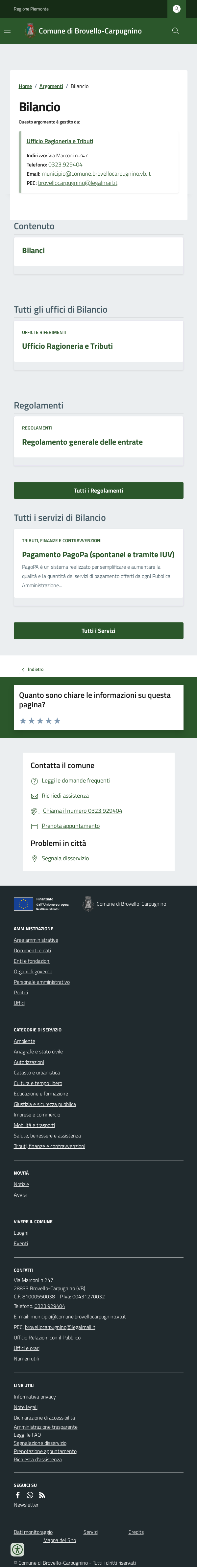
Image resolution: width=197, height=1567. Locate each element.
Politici (21, 992)
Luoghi (21, 1233)
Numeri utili (26, 1358)
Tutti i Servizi (98, 630)
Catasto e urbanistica (37, 1072)
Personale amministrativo (42, 982)
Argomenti (51, 86)
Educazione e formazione (41, 1093)
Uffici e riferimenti (44, 332)
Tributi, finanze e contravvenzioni (62, 540)
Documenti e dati (32, 950)
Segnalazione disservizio (40, 1443)
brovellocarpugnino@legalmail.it (77, 182)
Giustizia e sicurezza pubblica (45, 1104)
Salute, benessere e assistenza (47, 1135)
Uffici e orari (26, 1348)
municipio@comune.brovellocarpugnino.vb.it (96, 173)
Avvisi (20, 1195)
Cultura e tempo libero (38, 1083)
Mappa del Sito (59, 1540)
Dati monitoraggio (33, 1532)
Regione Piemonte (31, 8)
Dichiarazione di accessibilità (44, 1418)
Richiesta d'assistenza (38, 1459)
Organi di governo (33, 971)
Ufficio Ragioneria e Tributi (60, 141)
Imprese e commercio (37, 1114)
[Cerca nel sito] (172, 31)
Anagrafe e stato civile (38, 1051)
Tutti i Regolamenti (98, 490)
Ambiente (24, 1041)
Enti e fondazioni (32, 961)
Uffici (19, 1003)
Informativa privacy (35, 1397)
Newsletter (26, 1505)
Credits (136, 1532)
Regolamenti (37, 427)
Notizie (21, 1184)
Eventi (21, 1243)
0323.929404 (65, 164)
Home (25, 86)
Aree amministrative (36, 940)
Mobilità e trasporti (34, 1125)
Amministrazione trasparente (46, 1427)
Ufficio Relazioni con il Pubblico (47, 1337)
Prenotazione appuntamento (45, 1451)
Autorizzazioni (29, 1062)
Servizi (91, 1532)
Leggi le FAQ (27, 1435)
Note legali (25, 1407)
